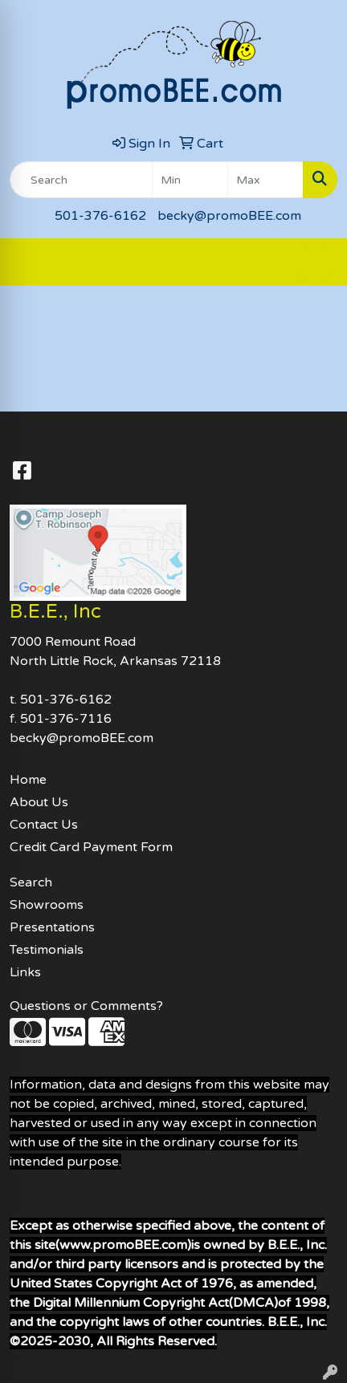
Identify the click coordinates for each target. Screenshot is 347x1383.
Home (28, 780)
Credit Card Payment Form (91, 847)
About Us (39, 802)
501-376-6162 (100, 216)
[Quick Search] (81, 179)
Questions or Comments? (86, 1006)
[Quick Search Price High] (265, 179)
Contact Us (44, 825)
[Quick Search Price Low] (190, 179)
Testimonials (47, 950)
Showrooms (47, 905)
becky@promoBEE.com (229, 216)
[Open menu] (315, 262)
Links (25, 972)
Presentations (52, 927)
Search (31, 882)
